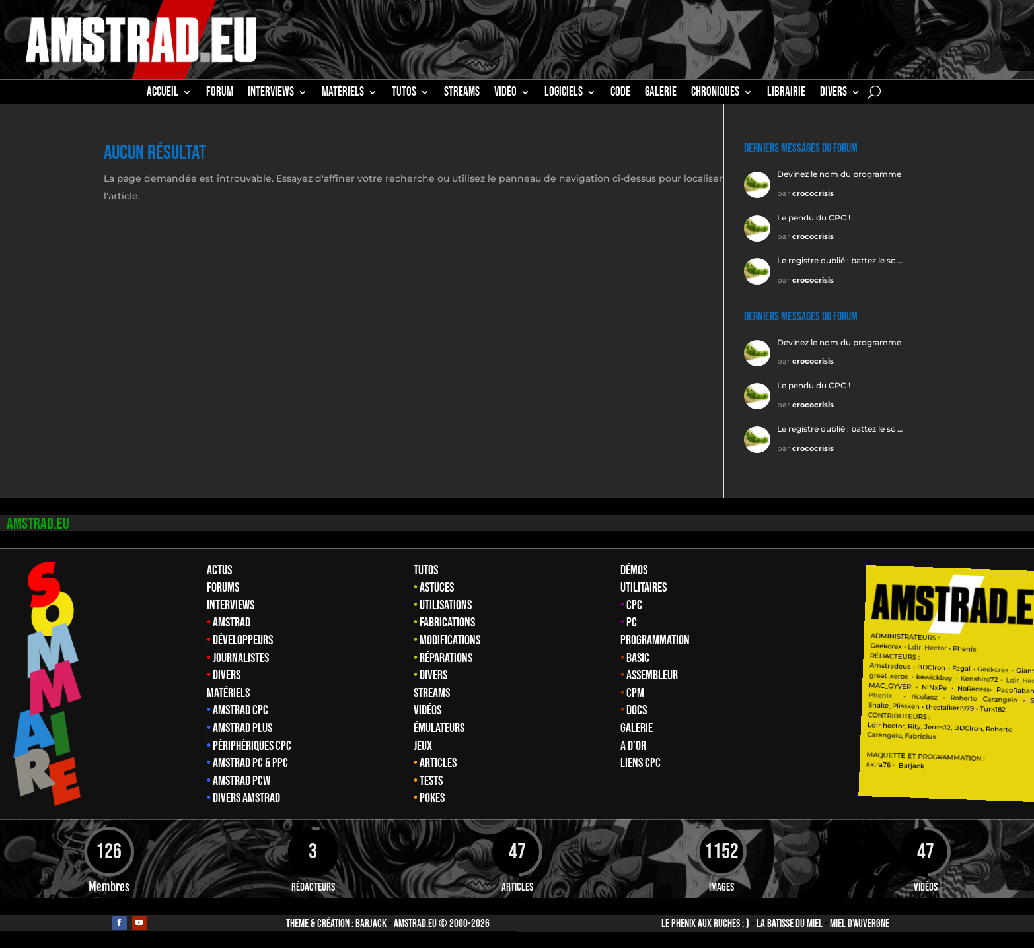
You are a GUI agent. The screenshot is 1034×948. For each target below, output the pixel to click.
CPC (634, 605)
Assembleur (652, 675)
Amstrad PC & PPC (250, 763)
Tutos (426, 570)
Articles (438, 763)
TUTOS (404, 94)
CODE (620, 94)
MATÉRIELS (343, 94)
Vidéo (505, 94)
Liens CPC (640, 763)
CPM (635, 693)
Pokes (432, 798)
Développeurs (243, 640)
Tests (431, 781)
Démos (633, 570)
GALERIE (661, 94)
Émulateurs (439, 728)
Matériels (228, 693)
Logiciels (563, 94)
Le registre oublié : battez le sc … (840, 260)
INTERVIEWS (271, 94)
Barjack (371, 923)
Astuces (437, 587)
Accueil (162, 94)
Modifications (450, 640)
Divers (833, 94)
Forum (219, 94)
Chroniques (715, 94)
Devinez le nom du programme (839, 174)
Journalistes (241, 658)
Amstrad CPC (240, 710)
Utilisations (446, 605)
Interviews (230, 605)
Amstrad (231, 622)
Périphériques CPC (252, 746)
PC (631, 622)
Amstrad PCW (241, 781)
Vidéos (427, 710)
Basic (637, 658)
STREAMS (462, 94)
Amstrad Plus (242, 728)
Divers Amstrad (246, 798)
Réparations (446, 658)
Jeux (423, 746)
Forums (223, 587)
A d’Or (633, 746)
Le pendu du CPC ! (813, 217)
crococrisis (813, 193)
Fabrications (447, 622)
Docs (636, 710)
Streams (432, 693)
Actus (219, 570)
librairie (786, 94)
